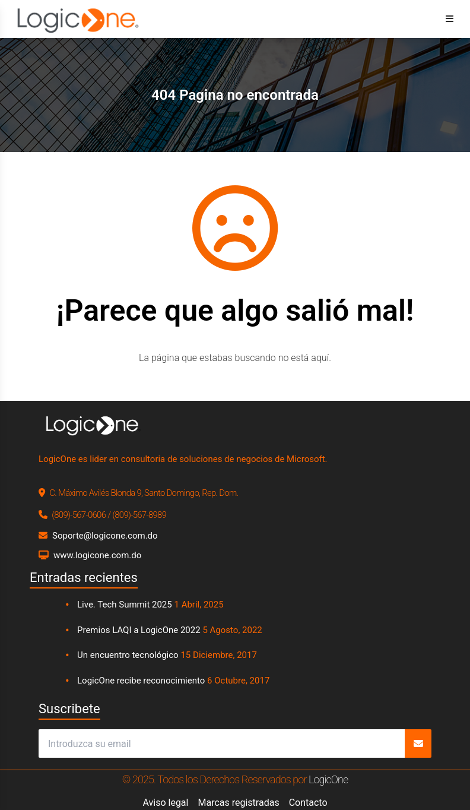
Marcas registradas (238, 802)
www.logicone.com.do (97, 555)
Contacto (308, 802)
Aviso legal (165, 802)
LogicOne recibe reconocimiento (141, 680)
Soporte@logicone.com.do (105, 535)
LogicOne (328, 779)
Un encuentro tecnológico (128, 655)
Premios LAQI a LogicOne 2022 (139, 630)
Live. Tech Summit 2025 (124, 604)
